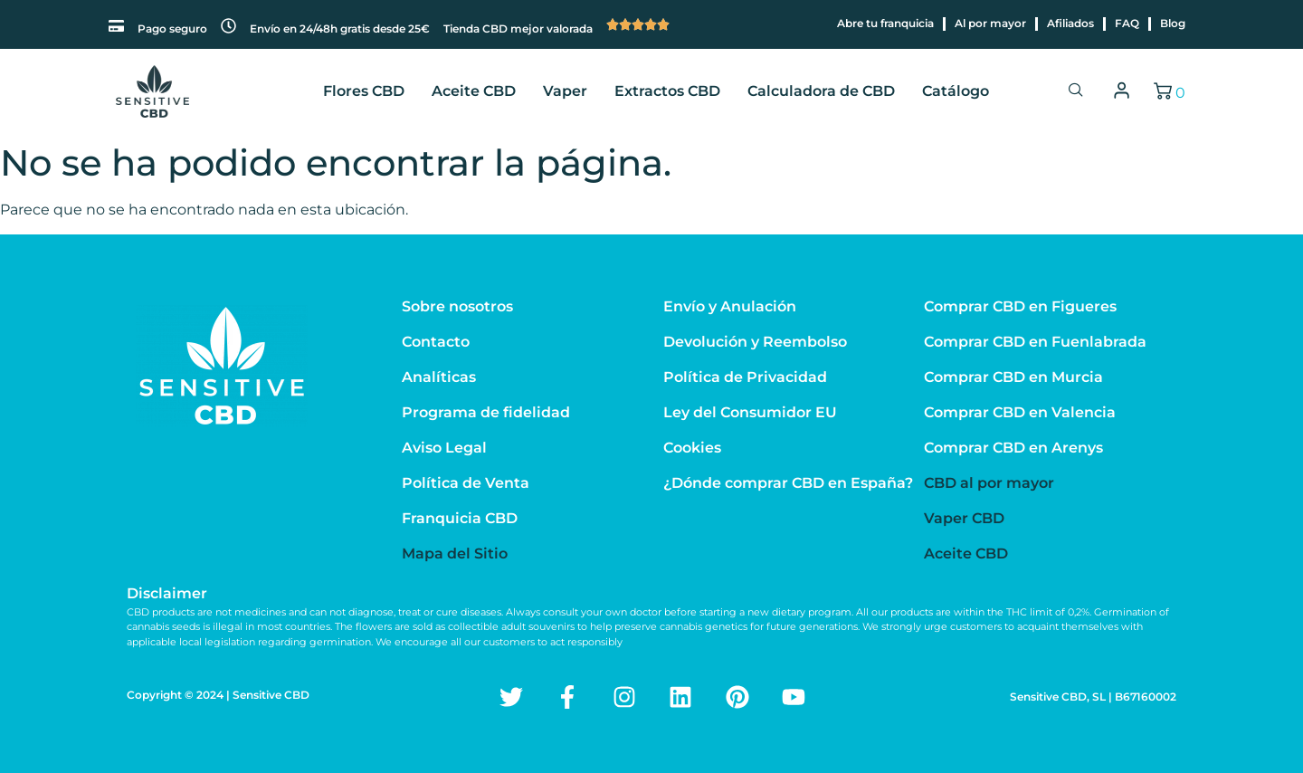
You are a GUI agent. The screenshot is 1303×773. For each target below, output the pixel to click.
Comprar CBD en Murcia (1013, 377)
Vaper (565, 91)
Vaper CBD (964, 518)
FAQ (1127, 23)
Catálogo (955, 91)
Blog (1172, 23)
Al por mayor (990, 23)
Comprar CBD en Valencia (1020, 412)
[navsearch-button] (1076, 91)
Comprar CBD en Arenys (1013, 447)
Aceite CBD (474, 91)
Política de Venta (465, 482)
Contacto (436, 341)
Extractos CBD (667, 91)
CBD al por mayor (989, 482)
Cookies (692, 447)
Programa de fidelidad (486, 412)
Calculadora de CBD (821, 91)
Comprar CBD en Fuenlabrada (1035, 341)
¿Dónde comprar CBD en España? (788, 482)
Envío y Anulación (729, 306)
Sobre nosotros (457, 306)
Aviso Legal (444, 447)
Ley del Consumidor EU (750, 412)
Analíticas (439, 377)
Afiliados (1070, 23)
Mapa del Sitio (455, 553)
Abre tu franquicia (885, 23)
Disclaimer (167, 593)
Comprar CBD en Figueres (1020, 306)
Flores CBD (363, 91)
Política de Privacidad (745, 377)
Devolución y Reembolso (755, 341)
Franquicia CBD (460, 518)
